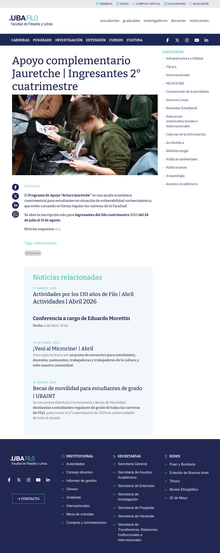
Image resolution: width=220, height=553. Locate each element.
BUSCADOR (199, 3)
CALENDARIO (175, 3)
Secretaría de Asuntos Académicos (135, 474)
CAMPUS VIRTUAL (146, 3)
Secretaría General (132, 464)
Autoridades (75, 464)
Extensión (96, 40)
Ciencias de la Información (186, 134)
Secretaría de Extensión (136, 486)
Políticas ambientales (181, 159)
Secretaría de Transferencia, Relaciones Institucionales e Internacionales (138, 532)
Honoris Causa (177, 100)
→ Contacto (29, 499)
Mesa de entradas (80, 514)
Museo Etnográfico (184, 489)
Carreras (20, 40)
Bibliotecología (177, 151)
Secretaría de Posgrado (136, 508)
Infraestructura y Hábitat (184, 58)
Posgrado (42, 40)
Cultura (134, 40)
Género (72, 489)
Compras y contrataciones (86, 522)
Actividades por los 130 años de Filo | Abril (83, 294)
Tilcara (171, 67)
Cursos (116, 40)
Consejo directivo (79, 472)
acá (57, 229)
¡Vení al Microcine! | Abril (63, 349)
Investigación (68, 40)
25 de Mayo (179, 498)
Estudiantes (33, 253)
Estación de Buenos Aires (189, 473)
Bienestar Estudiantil (181, 108)
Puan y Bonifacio (182, 464)
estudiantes (109, 20)
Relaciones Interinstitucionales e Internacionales (182, 121)
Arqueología (175, 176)
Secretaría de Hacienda (136, 516)
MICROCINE (175, 83)
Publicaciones (176, 167)
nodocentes (199, 20)
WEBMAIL (104, 3)
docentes (178, 20)
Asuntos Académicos (182, 184)
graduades (131, 20)
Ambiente (73, 497)
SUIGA (122, 3)
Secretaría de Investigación (128, 496)
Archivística (175, 143)
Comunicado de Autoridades (187, 91)
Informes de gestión (81, 481)
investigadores (156, 20)
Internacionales (178, 75)
